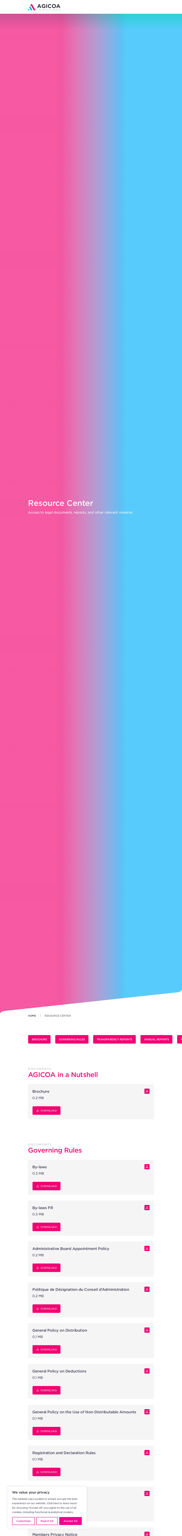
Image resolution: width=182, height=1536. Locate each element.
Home (32, 1015)
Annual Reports (156, 1039)
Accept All (70, 1520)
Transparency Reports (114, 1039)
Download (46, 1111)
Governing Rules (72, 1039)
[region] (47, 1507)
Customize (23, 1520)
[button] (151, 6)
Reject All (47, 1520)
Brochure (39, 1039)
